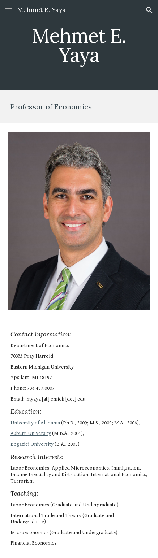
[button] (8, 10)
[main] (79, 45)
